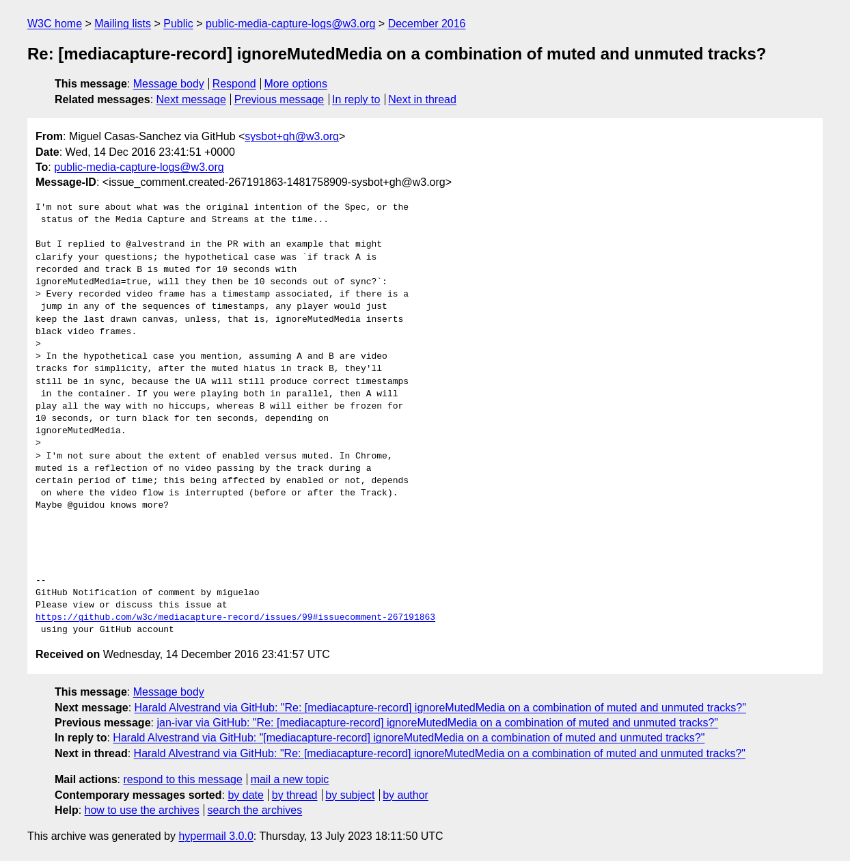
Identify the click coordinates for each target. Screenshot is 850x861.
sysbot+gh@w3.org (292, 136)
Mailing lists (122, 23)
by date (245, 795)
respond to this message (182, 779)
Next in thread (422, 99)
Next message (191, 99)
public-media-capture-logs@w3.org (290, 23)
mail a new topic (290, 779)
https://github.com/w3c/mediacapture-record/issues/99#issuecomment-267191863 (235, 618)
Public (178, 23)
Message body (168, 84)
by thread (295, 795)
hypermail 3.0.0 (215, 836)
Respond (234, 84)
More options (296, 84)
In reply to (356, 99)
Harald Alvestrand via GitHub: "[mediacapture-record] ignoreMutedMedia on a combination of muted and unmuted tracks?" (408, 737)
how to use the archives (142, 810)
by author (405, 795)
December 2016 (427, 23)
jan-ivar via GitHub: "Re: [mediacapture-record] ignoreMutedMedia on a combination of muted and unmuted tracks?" (437, 722)
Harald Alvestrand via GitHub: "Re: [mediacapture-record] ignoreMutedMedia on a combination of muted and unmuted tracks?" (440, 707)
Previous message (279, 99)
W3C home (54, 23)
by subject (349, 795)
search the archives (255, 810)
